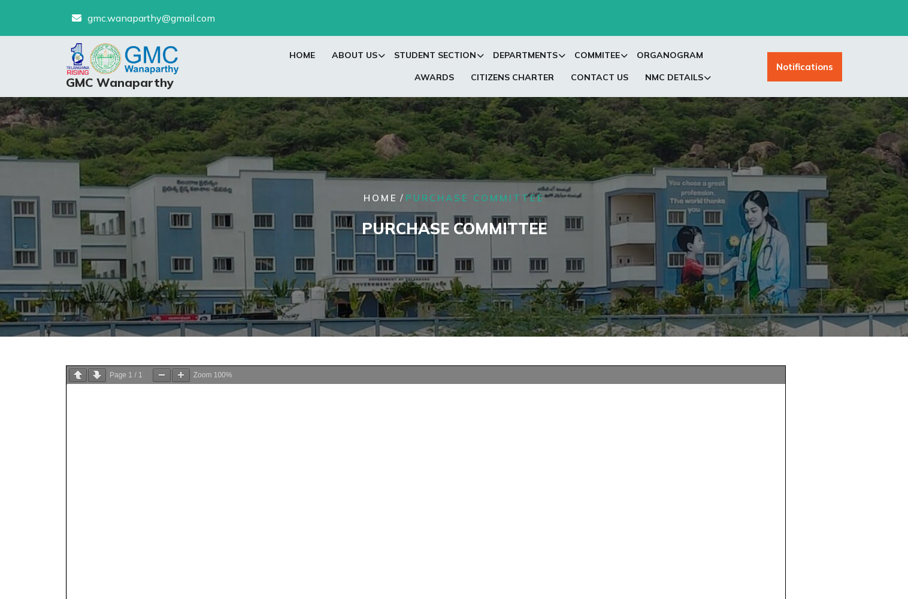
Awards (434, 78)
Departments (525, 56)
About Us (354, 56)
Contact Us (599, 78)
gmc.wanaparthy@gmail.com (151, 17)
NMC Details (674, 78)
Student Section (435, 56)
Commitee (597, 56)
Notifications (804, 67)
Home (302, 56)
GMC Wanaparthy (120, 83)
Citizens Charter (512, 78)
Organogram (670, 56)
